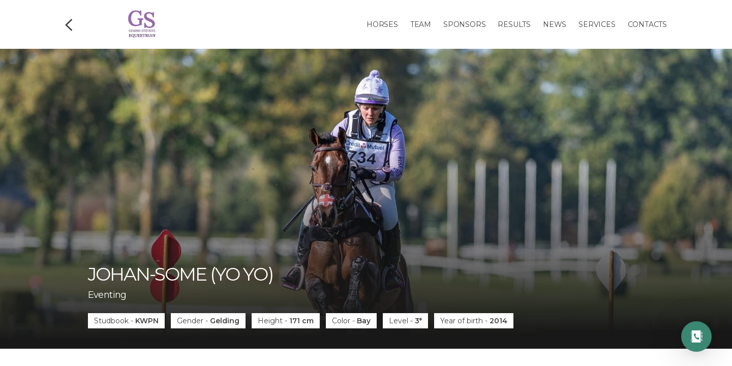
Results (514, 24)
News (554, 24)
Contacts (647, 24)
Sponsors (464, 24)
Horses (382, 24)
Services (596, 24)
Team (420, 24)
